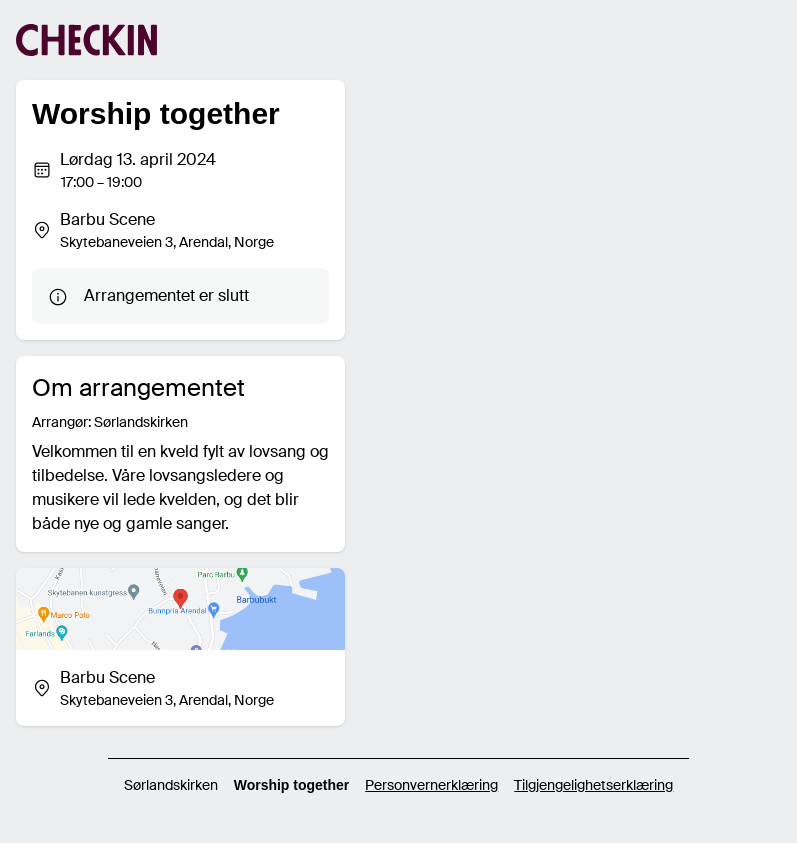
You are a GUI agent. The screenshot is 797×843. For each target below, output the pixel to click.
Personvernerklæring (431, 785)
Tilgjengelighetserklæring (593, 785)
